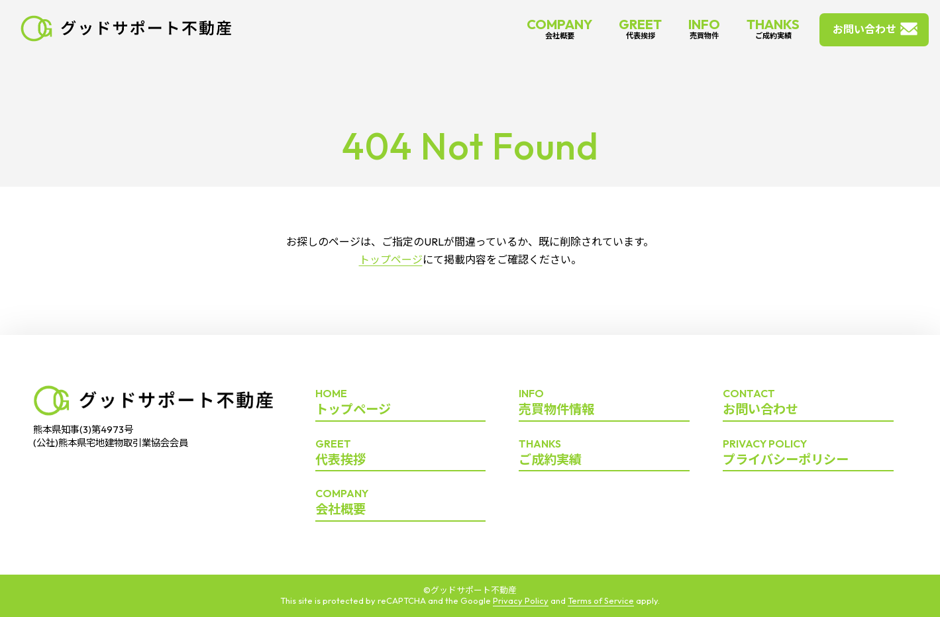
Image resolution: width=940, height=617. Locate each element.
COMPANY (559, 28)
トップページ (391, 259)
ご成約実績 (604, 452)
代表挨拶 (400, 452)
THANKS (773, 28)
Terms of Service (601, 600)
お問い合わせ (864, 29)
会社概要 (400, 502)
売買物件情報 (604, 402)
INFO (704, 28)
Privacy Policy (520, 600)
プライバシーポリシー (808, 452)
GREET (640, 28)
